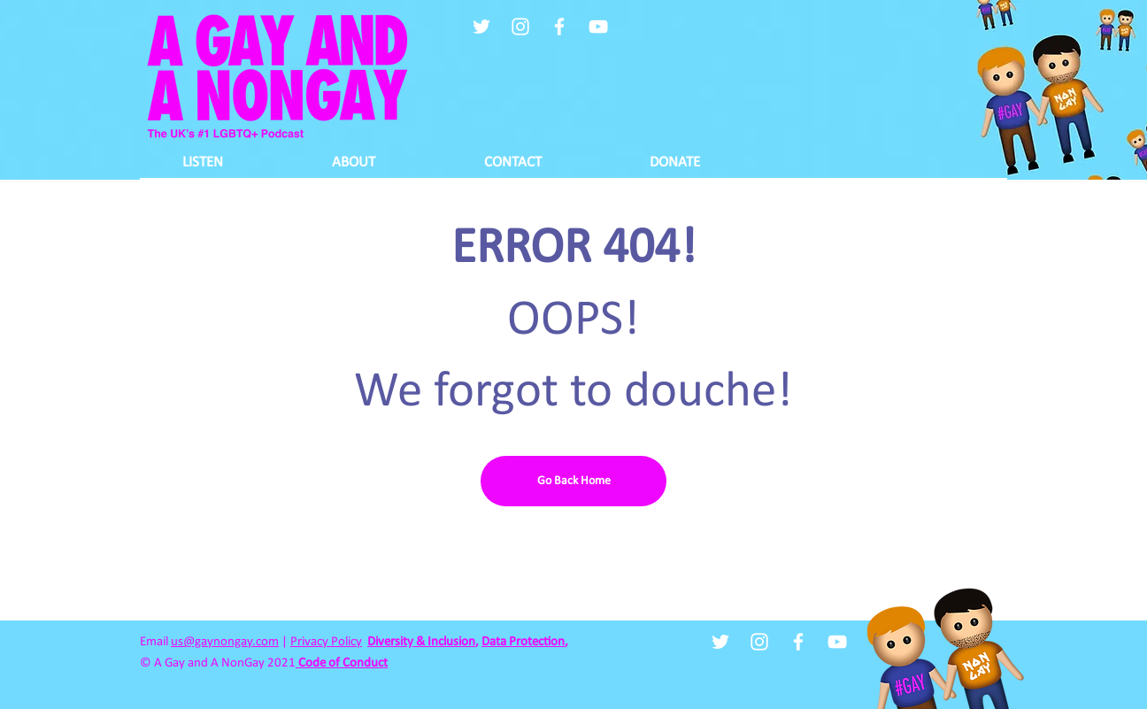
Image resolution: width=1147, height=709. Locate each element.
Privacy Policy (326, 642)
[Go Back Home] (573, 481)
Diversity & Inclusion (421, 642)
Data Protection (523, 642)
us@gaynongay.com (225, 642)
